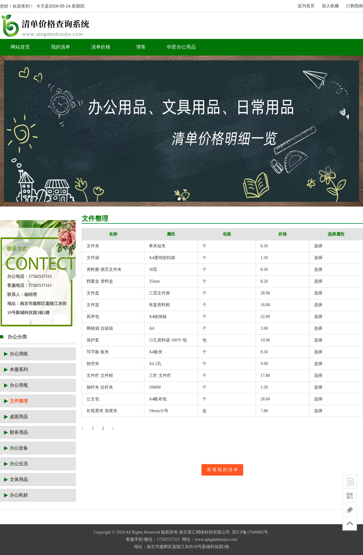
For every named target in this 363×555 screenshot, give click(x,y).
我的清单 (60, 47)
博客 (141, 47)
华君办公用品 (181, 47)
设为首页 (306, 6)
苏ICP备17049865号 (250, 532)
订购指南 (354, 6)
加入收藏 (330, 6)
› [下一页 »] (113, 428)
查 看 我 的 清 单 (222, 469)
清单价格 (100, 47)
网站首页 (20, 47)
